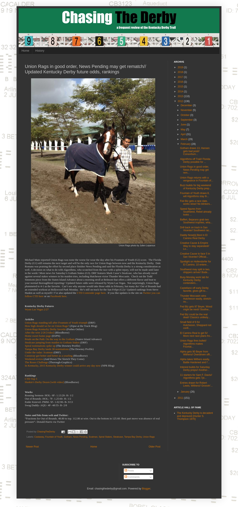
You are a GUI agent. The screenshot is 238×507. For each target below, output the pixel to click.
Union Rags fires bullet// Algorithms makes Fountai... (193, 343)
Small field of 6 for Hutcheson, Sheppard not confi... (195, 325)
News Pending (80, 437)
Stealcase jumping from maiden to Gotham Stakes (52, 342)
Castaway (39, 437)
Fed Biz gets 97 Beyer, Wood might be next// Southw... (196, 308)
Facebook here (58, 296)
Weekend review (34, 359)
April (183, 134)
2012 (181, 101)
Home (25, 50)
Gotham (68, 437)
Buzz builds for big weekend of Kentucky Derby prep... (195, 187)
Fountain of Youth (54, 437)
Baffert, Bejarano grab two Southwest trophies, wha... (196, 221)
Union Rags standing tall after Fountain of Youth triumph (56, 322)
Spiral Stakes (105, 437)
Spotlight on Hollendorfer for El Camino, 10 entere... (195, 263)
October (185, 115)
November (187, 110)
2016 (181, 81)
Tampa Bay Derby (133, 437)
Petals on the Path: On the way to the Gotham (50, 339)
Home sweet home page (38, 335)
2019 (181, 67)
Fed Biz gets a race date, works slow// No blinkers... (196, 202)
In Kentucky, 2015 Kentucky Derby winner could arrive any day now (63, 365)
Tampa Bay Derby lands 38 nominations (47, 349)
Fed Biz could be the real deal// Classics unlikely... (195, 316)
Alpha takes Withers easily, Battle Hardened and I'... (195, 361)
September (187, 119)
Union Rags (149, 437)
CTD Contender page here (91, 292)
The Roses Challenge (36, 362)
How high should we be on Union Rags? (47, 325)
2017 (181, 77)
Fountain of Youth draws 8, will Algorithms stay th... (194, 195)
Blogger (146, 488)
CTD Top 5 (31, 378)
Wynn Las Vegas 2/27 (37, 309)
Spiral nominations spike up (40, 345)
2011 (181, 397)
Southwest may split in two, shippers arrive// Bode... (195, 271)
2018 (181, 72)
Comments (132, 477)
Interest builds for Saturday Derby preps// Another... (195, 368)
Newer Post (32, 446)
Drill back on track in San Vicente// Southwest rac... (195, 229)
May (183, 129)
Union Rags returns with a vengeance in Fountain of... (196, 179)
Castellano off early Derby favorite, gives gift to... (194, 289)
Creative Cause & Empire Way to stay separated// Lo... (194, 246)
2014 (181, 91)
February (186, 144)
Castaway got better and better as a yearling (48, 355)
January (185, 391)
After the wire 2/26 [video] (39, 332)
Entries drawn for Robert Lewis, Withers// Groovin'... (196, 384)
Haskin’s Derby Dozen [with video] (44, 382)
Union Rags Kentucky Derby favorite (45, 329)
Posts (129, 470)
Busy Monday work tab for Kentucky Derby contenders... (194, 280)
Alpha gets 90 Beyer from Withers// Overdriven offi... (196, 353)
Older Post (154, 446)
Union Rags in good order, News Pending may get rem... (194, 169)
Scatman (93, 437)
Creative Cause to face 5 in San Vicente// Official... (195, 255)
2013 (181, 96)
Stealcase (118, 437)
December (187, 105)
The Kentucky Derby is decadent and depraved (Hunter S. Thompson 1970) (195, 416)
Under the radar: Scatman (39, 352)
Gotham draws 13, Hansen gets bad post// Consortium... (195, 151)
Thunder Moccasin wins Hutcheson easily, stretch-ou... (196, 298)
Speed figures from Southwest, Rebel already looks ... (196, 211)
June (184, 124)
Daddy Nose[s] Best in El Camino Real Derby (194, 236)
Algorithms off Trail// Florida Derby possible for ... (195, 160)
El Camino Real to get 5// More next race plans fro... (196, 334)
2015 (181, 86)
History (39, 50)
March (184, 139)
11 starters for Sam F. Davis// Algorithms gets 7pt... (196, 376)
